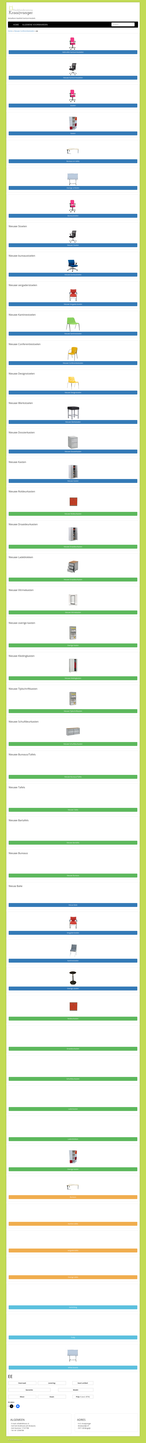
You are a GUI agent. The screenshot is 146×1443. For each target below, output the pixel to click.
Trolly (73, 1337)
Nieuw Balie (73, 905)
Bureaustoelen (73, 216)
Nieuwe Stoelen (73, 245)
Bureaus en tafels (73, 161)
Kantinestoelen (73, 961)
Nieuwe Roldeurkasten (73, 514)
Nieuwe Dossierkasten (73, 451)
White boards (73, 1367)
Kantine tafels (73, 1224)
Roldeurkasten (73, 1018)
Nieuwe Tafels (73, 810)
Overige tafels (73, 1277)
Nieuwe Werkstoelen (73, 422)
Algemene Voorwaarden (35, 24)
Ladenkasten (73, 1109)
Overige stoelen (73, 988)
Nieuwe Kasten (72, 481)
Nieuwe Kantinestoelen (73, 334)
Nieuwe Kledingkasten (73, 678)
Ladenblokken (73, 1139)
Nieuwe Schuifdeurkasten (73, 744)
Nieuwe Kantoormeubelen (73, 78)
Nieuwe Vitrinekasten (73, 612)
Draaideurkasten (73, 1049)
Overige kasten (72, 1169)
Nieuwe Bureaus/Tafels (73, 777)
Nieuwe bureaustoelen (73, 275)
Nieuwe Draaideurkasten (73, 547)
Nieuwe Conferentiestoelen (24, 31)
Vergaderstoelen (73, 933)
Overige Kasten (73, 645)
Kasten (73, 133)
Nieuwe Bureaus (73, 875)
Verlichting (73, 1307)
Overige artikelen (73, 188)
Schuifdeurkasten (73, 1079)
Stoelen (73, 105)
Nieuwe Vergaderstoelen (73, 304)
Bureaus (73, 1197)
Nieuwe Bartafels (73, 843)
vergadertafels (73, 1250)
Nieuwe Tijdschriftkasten (73, 711)
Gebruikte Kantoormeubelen (73, 52)
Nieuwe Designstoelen (73, 392)
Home (16, 24)
